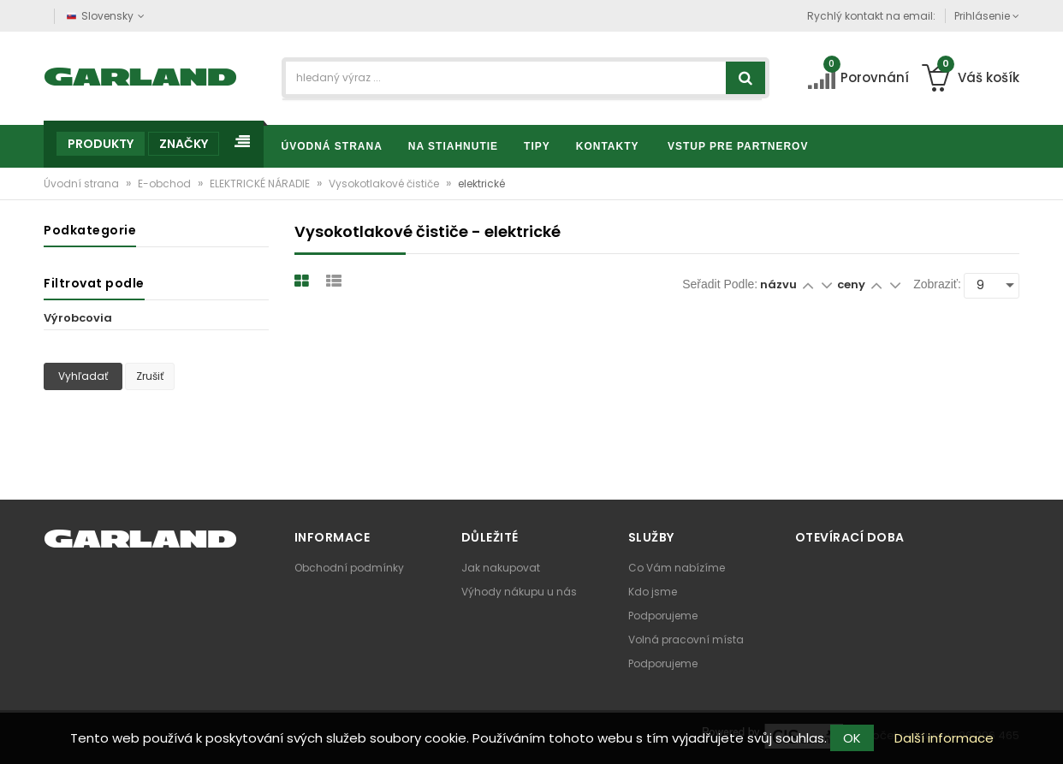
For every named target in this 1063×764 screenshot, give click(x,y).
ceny (852, 284)
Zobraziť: (937, 284)
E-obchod (165, 183)
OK (852, 738)
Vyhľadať (83, 376)
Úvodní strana (83, 183)
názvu (778, 284)
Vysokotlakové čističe (385, 183)
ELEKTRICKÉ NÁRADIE (261, 183)
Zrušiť (149, 376)
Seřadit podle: (719, 284)
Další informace (944, 738)
